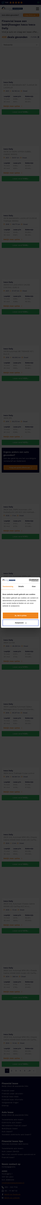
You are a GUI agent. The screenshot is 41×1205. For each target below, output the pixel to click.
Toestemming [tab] (8, 586)
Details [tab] (21, 586)
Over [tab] (34, 586)
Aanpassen (20, 623)
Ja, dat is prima (20, 615)
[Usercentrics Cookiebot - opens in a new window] (29, 580)
